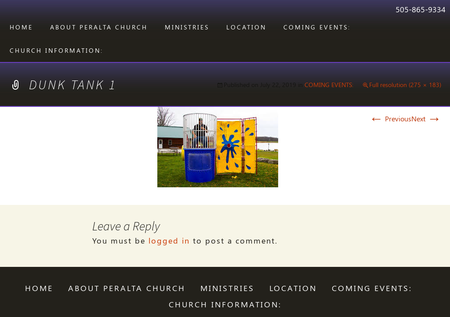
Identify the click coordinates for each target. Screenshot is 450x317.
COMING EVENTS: (317, 27)
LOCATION (246, 27)
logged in (169, 240)
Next (426, 118)
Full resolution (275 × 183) (405, 84)
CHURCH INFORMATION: (56, 50)
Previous (390, 118)
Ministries (187, 27)
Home (21, 27)
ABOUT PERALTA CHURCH (99, 27)
